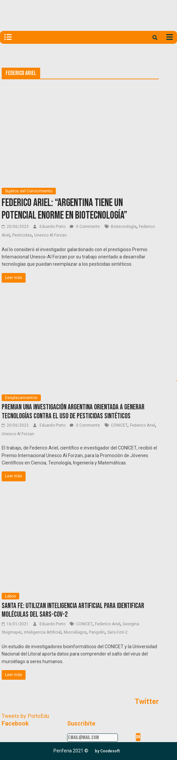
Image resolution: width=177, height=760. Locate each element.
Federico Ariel (142, 425)
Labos (10, 596)
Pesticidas (22, 235)
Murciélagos (75, 632)
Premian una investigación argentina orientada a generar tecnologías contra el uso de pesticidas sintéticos (73, 411)
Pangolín (97, 632)
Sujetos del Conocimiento (28, 191)
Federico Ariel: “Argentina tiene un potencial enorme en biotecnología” (64, 209)
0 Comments (85, 226)
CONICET (119, 425)
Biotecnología (123, 226)
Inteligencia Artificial (42, 632)
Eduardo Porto (53, 226)
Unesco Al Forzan (50, 235)
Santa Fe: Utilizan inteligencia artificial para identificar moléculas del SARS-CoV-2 (73, 610)
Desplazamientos (21, 397)
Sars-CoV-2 (117, 632)
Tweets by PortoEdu (25, 716)
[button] (107, 751)
